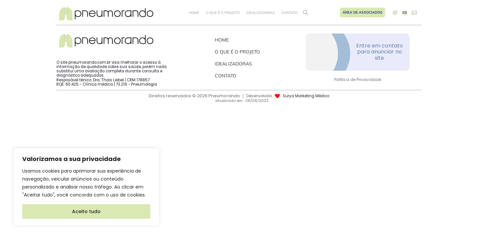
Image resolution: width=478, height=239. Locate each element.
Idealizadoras (260, 12)
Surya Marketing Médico (306, 96)
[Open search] (305, 13)
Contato (289, 12)
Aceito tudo (86, 211)
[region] (86, 187)
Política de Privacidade (357, 79)
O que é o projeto (223, 12)
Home (194, 12)
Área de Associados (362, 12)
